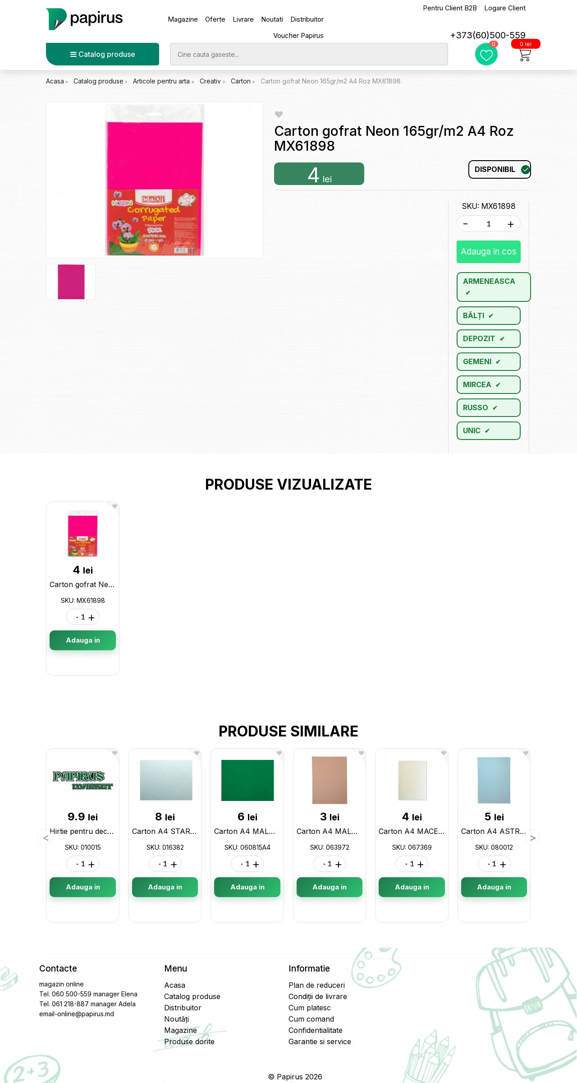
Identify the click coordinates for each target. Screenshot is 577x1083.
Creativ (211, 81)
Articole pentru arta (162, 81)
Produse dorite (189, 1041)
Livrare (243, 19)
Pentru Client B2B (450, 8)
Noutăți (176, 1018)
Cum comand (311, 1018)
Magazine (183, 19)
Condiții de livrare (317, 996)
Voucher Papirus (298, 35)
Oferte (215, 19)
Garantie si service (319, 1041)
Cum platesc (309, 1007)
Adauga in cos (489, 251)
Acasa (55, 81)
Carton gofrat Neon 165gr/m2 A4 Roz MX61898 (331, 81)
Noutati (272, 19)
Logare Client (505, 8)
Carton (241, 81)
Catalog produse (102, 54)
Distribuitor (307, 19)
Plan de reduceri (316, 985)
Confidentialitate (315, 1030)
